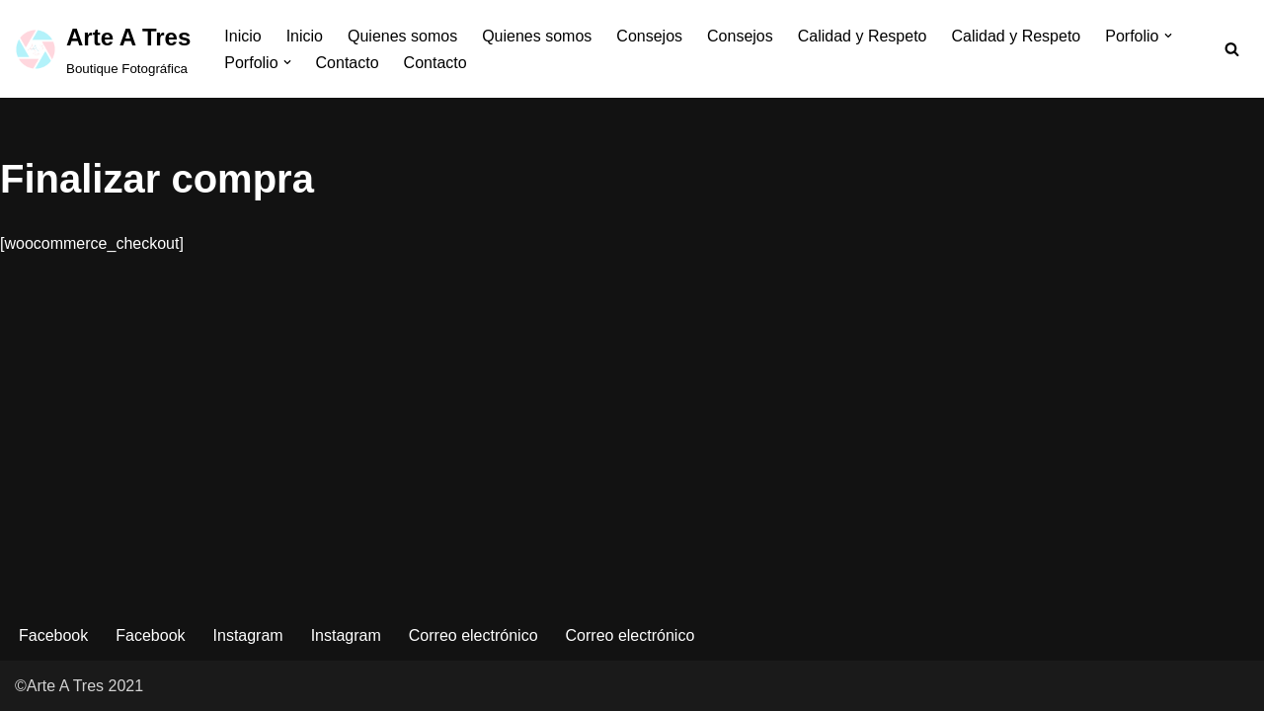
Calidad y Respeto (862, 36)
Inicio (242, 36)
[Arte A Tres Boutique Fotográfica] (103, 49)
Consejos (649, 36)
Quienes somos (402, 36)
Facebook (53, 635)
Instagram (248, 635)
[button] (1168, 36)
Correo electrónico (473, 635)
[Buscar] (1231, 48)
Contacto (347, 62)
